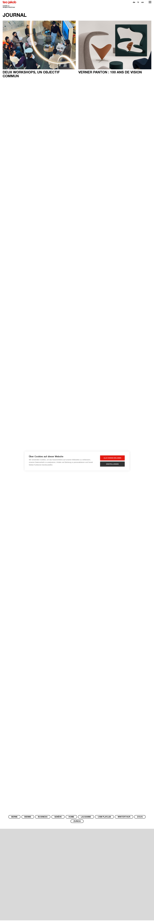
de (134, 2)
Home (71, 817)
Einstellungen (112, 464)
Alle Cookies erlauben (112, 458)
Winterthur (124, 817)
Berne (14, 817)
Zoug (140, 817)
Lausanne (86, 817)
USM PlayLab (104, 817)
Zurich (77, 821)
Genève (58, 817)
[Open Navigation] (150, 2)
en (142, 2)
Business (42, 817)
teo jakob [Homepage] (9, 2)
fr (138, 2)
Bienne (27, 817)
